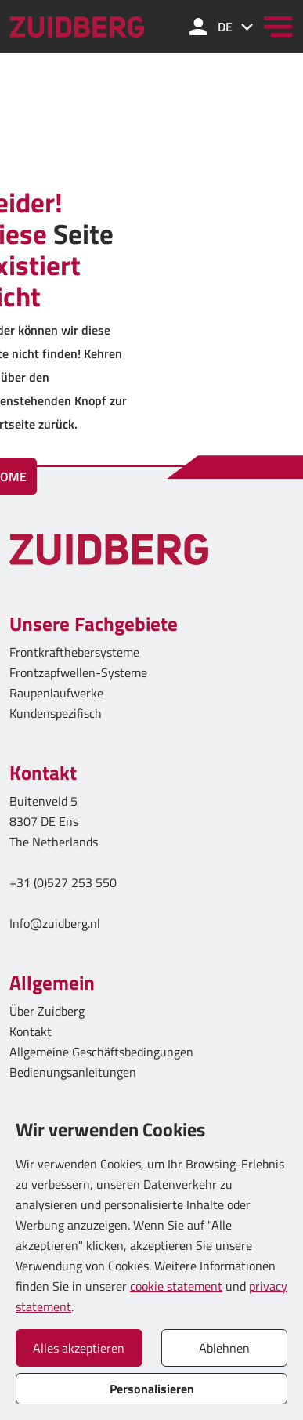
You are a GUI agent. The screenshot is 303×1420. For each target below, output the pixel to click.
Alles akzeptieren (78, 1347)
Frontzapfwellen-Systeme (78, 672)
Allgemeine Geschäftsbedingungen (101, 1051)
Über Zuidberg (47, 1011)
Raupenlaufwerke (56, 692)
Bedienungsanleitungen (72, 1072)
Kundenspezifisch (55, 713)
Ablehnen (224, 1347)
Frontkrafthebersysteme (74, 652)
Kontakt (30, 1031)
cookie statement (176, 1286)
